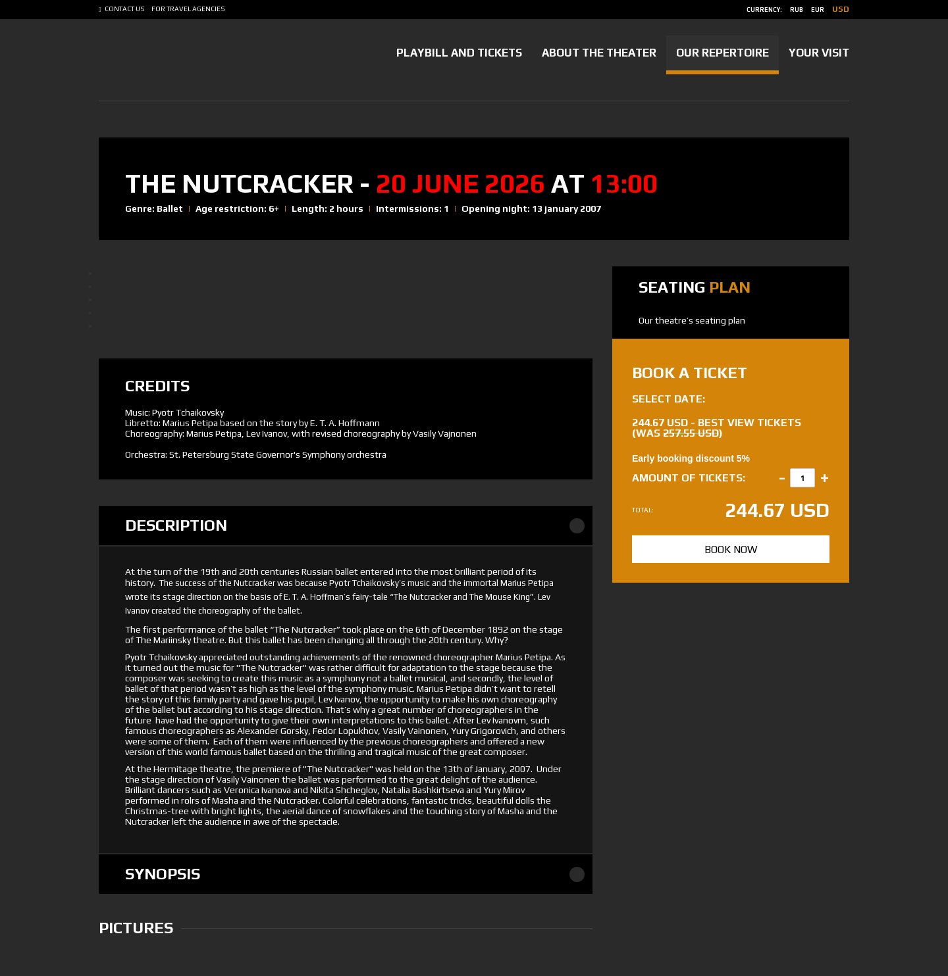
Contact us (125, 8)
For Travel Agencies (188, 8)
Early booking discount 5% (691, 458)
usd (840, 9)
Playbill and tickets (459, 52)
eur (817, 10)
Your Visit (819, 52)
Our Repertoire (722, 52)
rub (796, 10)
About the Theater (599, 52)
